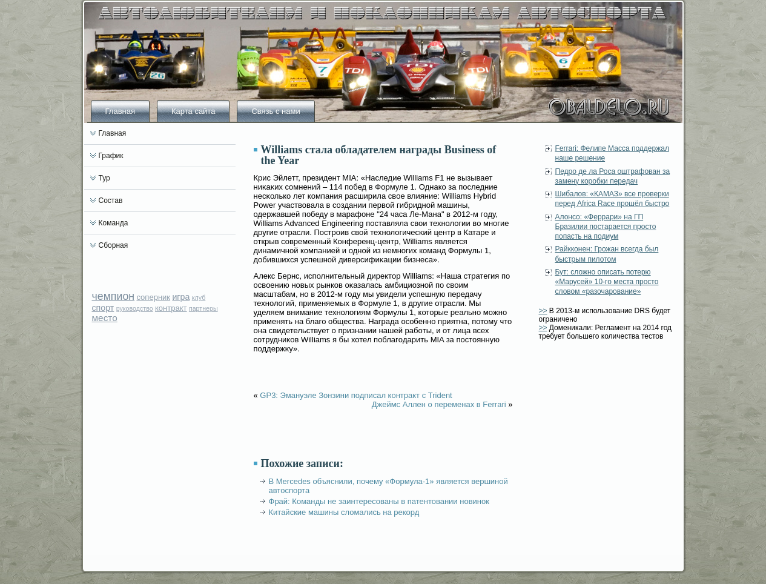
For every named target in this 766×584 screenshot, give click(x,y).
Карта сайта (193, 111)
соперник (153, 297)
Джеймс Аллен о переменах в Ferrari (439, 404)
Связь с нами (275, 111)
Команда (113, 223)
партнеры (203, 308)
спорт (103, 308)
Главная (120, 111)
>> (543, 311)
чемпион (113, 296)
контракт (171, 308)
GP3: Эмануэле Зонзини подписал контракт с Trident (356, 395)
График (111, 155)
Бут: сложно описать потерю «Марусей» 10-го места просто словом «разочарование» (607, 282)
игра (181, 297)
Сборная (113, 245)
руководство (134, 308)
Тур (104, 178)
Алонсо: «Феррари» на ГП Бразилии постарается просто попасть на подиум (605, 227)
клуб (199, 297)
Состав (111, 200)
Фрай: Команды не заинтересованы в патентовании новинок (379, 501)
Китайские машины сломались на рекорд (344, 512)
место (104, 318)
